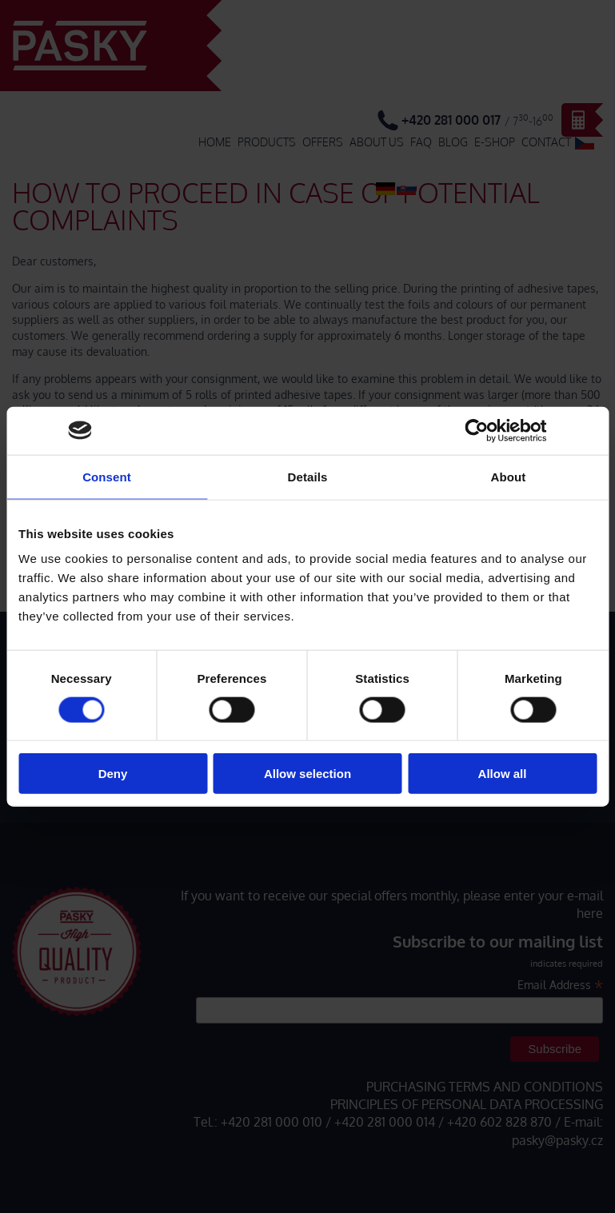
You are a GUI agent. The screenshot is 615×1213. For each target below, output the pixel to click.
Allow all (502, 773)
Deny (113, 773)
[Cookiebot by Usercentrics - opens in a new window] (477, 430)
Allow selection (307, 773)
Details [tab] (308, 476)
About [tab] (508, 476)
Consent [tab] (106, 476)
